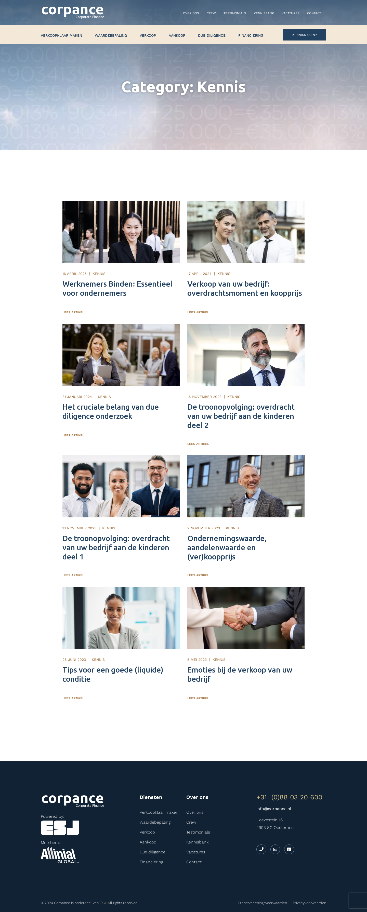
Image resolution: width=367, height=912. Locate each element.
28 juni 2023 (74, 645)
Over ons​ (191, 13)
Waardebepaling (111, 35)
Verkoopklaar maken (61, 35)
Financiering (250, 35)
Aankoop (177, 35)
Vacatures (290, 13)
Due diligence (212, 35)
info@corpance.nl (273, 794)
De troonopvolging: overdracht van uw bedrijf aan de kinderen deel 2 (241, 408)
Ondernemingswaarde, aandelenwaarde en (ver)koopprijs (227, 536)
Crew (211, 13)
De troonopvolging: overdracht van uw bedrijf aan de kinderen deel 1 (116, 536)
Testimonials (235, 13)
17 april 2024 (199, 270)
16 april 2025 (74, 270)
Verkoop (148, 35)
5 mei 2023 (197, 645)
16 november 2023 (204, 389)
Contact (314, 13)
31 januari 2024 (77, 389)
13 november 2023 (79, 517)
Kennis (99, 270)
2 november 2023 (203, 517)
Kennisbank (264, 13)
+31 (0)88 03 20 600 (289, 783)
